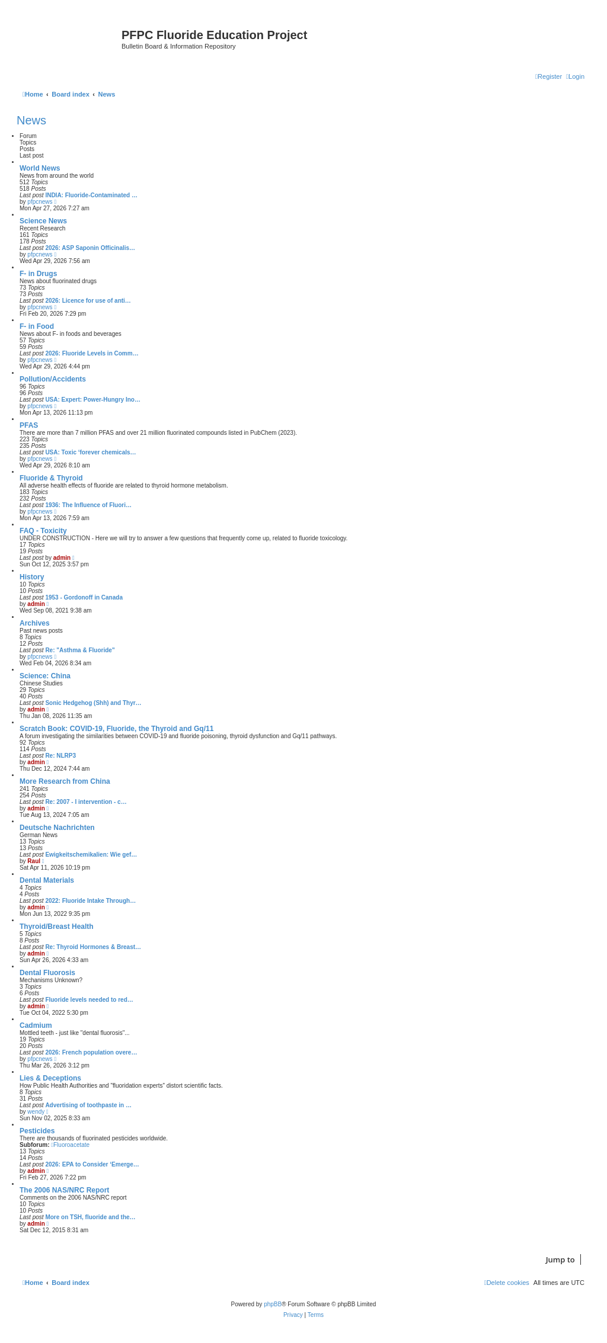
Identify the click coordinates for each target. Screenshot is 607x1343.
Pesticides (37, 1131)
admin (62, 557)
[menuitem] (575, 76)
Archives (35, 623)
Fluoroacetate (70, 1145)
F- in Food (37, 326)
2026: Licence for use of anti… (88, 300)
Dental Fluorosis (47, 973)
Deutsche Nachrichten (57, 827)
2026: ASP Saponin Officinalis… (90, 248)
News (31, 120)
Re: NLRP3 (60, 755)
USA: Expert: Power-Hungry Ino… (92, 399)
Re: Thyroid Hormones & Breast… (93, 947)
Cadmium (36, 1025)
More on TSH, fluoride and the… (90, 1217)
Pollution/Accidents (53, 379)
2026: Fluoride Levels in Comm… (91, 353)
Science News (43, 221)
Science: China (45, 676)
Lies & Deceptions (50, 1078)
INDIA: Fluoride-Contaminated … (91, 195)
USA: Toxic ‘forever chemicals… (90, 452)
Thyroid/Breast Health (57, 926)
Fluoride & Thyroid (51, 478)
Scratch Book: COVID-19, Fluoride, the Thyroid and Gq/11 (116, 729)
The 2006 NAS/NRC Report (64, 1190)
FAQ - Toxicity (43, 531)
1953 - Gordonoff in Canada (84, 597)
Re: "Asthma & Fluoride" (79, 650)
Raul (33, 861)
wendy (35, 1111)
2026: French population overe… (91, 1052)
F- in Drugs (38, 274)
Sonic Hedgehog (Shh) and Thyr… (93, 703)
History (32, 577)
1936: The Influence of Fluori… (88, 505)
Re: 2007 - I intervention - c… (85, 802)
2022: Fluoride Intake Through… (90, 901)
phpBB (273, 1304)
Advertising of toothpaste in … (88, 1105)
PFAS (29, 425)
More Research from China (65, 781)
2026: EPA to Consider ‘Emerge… (92, 1164)
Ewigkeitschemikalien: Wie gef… (91, 854)
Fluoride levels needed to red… (89, 999)
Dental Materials (47, 880)
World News (40, 168)
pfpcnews (39, 201)
